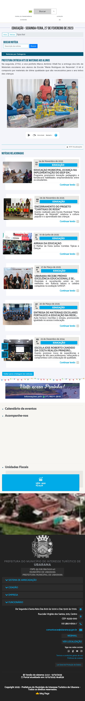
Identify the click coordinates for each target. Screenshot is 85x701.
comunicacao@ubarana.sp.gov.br (61, 630)
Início (5, 34)
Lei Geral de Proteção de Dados (69, 665)
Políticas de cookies (75, 658)
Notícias (12, 34)
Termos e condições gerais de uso (69, 655)
